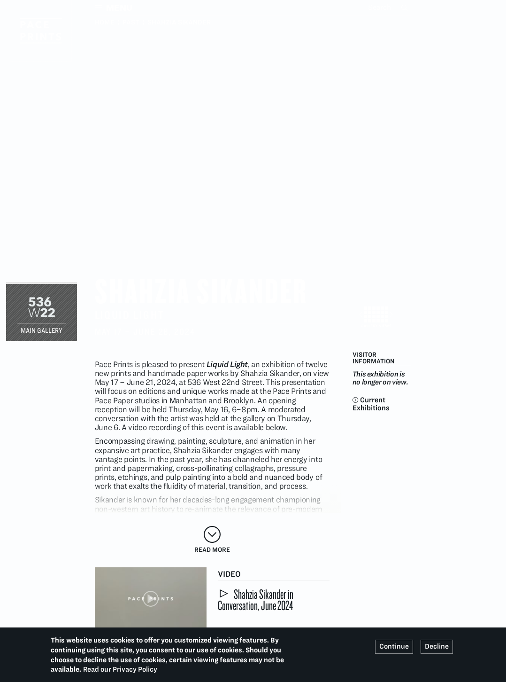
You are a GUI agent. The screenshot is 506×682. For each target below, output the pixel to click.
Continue (394, 646)
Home (105, 22)
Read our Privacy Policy (120, 669)
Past (131, 22)
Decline (437, 646)
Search (405, 7)
